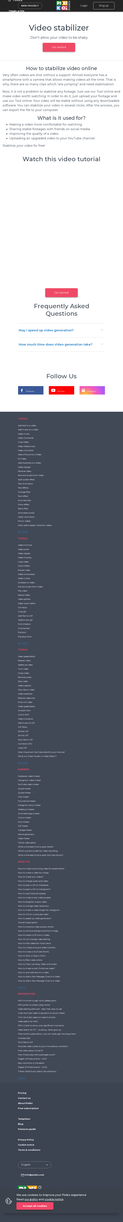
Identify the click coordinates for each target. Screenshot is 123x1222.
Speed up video (25, 664)
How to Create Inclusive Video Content (37, 947)
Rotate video (24, 570)
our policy (31, 1199)
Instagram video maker (29, 780)
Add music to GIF (26, 723)
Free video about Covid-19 (30, 1050)
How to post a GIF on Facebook (33, 885)
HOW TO (24, 861)
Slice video (23, 681)
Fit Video (22, 458)
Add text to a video (27, 425)
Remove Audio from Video (31, 475)
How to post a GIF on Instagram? (34, 889)
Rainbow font (25, 636)
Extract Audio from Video (30, 586)
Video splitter (24, 599)
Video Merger (24, 467)
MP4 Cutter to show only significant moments (41, 1025)
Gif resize (22, 607)
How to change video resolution (33, 906)
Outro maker (24, 817)
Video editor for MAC (28, 1021)
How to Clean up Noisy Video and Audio (37, 964)
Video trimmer (25, 545)
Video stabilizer (25, 693)
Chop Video (23, 673)
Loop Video (23, 561)
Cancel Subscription (28, 922)
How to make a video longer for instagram (39, 910)
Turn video (23, 669)
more (21, 987)
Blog (20, 1124)
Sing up (104, 5)
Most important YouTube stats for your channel (41, 752)
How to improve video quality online (35, 926)
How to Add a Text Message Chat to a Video (39, 976)
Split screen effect (26, 479)
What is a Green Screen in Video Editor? (37, 756)
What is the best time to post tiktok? (36, 846)
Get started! (59, 47)
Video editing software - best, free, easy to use (40, 1009)
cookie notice (54, 1199)
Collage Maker (25, 830)
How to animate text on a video (33, 972)
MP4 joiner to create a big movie (34, 1005)
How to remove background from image (38, 931)
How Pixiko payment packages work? (36, 1054)
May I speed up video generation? (46, 330)
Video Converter (26, 450)
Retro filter (23, 508)
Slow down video (26, 689)
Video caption (24, 685)
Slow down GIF (25, 739)
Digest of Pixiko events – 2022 (32, 1067)
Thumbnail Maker (27, 801)
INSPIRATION (26, 993)
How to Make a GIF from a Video (34, 935)
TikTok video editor (27, 842)
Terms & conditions (29, 1150)
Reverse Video (24, 471)
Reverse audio (24, 677)
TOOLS (23, 418)
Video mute (23, 434)
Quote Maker (24, 788)
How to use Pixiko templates (32, 893)
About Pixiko (25, 1103)
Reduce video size (26, 698)
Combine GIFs (25, 743)
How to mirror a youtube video (33, 914)
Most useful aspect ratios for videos (35, 525)
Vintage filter (24, 492)
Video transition (25, 719)
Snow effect (23, 504)
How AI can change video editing (34, 939)
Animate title (24, 500)
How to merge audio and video (33, 881)
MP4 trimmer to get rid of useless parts (37, 1000)
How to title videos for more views (34, 943)
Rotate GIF (23, 731)
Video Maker (24, 838)
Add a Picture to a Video (29, 454)
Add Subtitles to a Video (29, 463)
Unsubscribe (24, 1038)
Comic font (23, 714)
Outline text (24, 628)
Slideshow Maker (26, 809)
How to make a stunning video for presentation (41, 868)
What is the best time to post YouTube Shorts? (40, 855)
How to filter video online (30, 960)
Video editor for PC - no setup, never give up (39, 1029)
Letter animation (26, 517)
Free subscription (28, 1108)
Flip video (22, 590)
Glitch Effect (24, 566)
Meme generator (26, 834)
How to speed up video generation (34, 918)
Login (83, 5)
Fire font (22, 632)
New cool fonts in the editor (31, 1063)
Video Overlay (25, 557)
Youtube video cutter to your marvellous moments (43, 1046)
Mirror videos (24, 521)
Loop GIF (22, 748)
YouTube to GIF (25, 1042)
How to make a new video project (34, 897)
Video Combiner (26, 438)
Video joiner (23, 549)
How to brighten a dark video (32, 902)
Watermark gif (25, 620)
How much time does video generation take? (55, 344)
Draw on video (25, 702)
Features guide (27, 1129)
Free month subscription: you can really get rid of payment (47, 1034)
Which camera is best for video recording (38, 851)
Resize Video (24, 595)
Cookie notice (26, 1145)
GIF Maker (23, 826)
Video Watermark (26, 446)
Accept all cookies (35, 1206)
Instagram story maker (29, 805)
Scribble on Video (26, 582)
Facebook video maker (29, 776)
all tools (23, 531)
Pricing (22, 1093)
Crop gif (22, 611)
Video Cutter (24, 578)
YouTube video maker (28, 784)
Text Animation (25, 483)
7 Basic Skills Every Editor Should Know (37, 1071)
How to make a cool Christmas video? (36, 968)
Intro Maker (23, 822)
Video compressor (26, 574)
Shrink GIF (23, 735)
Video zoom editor (27, 603)
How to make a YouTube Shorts (33, 951)
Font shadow (24, 624)
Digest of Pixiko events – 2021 (32, 1058)
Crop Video (23, 442)
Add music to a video (28, 429)
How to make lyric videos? (31, 876)
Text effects (23, 487)
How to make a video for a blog (33, 872)
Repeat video (24, 660)
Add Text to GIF (25, 615)
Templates (16, 11)
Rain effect (23, 496)
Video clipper (24, 553)
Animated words (26, 512)
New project (30, 5)
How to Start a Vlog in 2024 (31, 955)
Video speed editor (26, 656)
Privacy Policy (26, 1139)
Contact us (24, 1098)
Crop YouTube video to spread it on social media (41, 1013)
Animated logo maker (29, 813)
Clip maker (23, 796)
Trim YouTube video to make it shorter (37, 1017)
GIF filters (22, 727)
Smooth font (24, 710)
